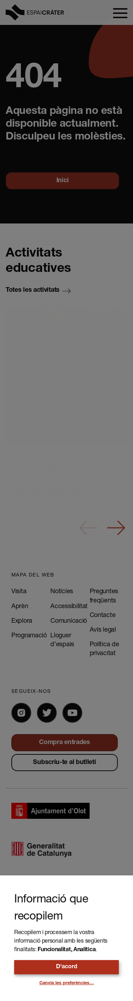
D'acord (66, 967)
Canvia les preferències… (66, 983)
